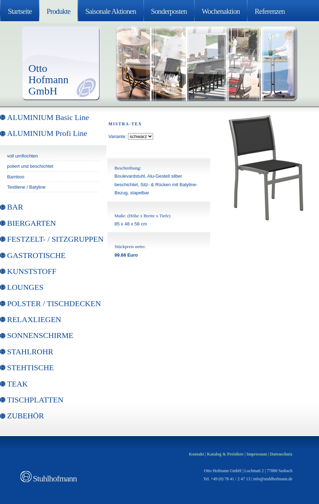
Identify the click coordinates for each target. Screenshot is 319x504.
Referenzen (269, 11)
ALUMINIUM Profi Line (47, 133)
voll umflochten (22, 156)
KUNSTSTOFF (31, 271)
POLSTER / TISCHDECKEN (54, 303)
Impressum (256, 454)
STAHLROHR (30, 351)
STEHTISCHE (30, 367)
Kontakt (196, 454)
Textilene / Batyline (26, 187)
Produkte (58, 11)
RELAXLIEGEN (34, 319)
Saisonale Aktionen (110, 11)
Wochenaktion (221, 11)
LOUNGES (25, 287)
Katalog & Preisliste (225, 454)
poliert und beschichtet (30, 166)
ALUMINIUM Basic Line (48, 117)
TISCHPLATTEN (35, 399)
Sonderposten (169, 11)
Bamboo (15, 176)
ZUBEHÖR (25, 415)
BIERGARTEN (31, 223)
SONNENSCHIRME (40, 335)
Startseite (20, 11)
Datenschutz (281, 454)
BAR (15, 206)
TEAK (17, 383)
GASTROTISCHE (36, 255)
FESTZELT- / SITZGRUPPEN (55, 239)
